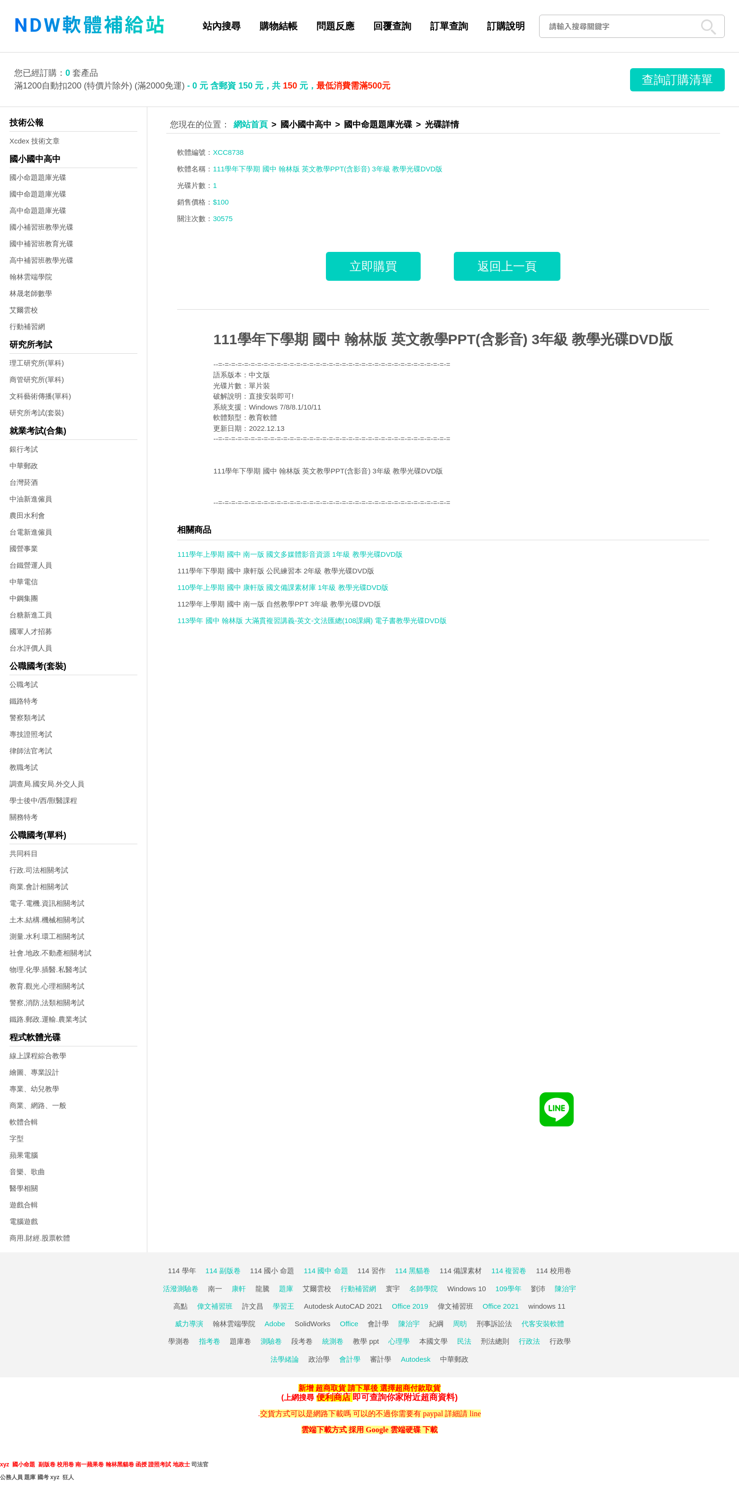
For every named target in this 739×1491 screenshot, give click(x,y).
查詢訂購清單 (677, 79)
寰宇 (393, 1289)
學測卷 (178, 1341)
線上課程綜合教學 (37, 1056)
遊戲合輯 (23, 1205)
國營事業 (23, 549)
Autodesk (416, 1359)
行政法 (529, 1341)
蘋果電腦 (23, 1155)
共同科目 (23, 853)
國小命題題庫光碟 (37, 177)
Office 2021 (501, 1306)
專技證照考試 (30, 734)
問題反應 (335, 26)
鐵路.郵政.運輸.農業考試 (48, 1019)
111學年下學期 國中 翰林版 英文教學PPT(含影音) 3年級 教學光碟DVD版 (443, 339)
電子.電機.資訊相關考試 (46, 903)
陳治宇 (565, 1289)
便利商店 (333, 1397)
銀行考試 (23, 449)
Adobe (275, 1324)
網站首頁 (251, 124)
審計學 (380, 1359)
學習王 (283, 1306)
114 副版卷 (223, 1271)
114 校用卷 (553, 1271)
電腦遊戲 (23, 1221)
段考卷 (302, 1341)
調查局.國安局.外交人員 (46, 784)
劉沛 (538, 1289)
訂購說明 (506, 26)
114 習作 (372, 1271)
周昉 (460, 1324)
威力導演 (189, 1324)
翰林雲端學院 (30, 277)
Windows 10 (466, 1289)
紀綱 (436, 1324)
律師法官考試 (30, 751)
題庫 (286, 1289)
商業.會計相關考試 (38, 887)
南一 (215, 1289)
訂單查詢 (449, 26)
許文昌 (252, 1306)
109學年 (509, 1289)
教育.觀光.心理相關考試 (46, 986)
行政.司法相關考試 (38, 870)
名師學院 (423, 1289)
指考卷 (209, 1341)
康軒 (239, 1289)
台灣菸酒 (23, 482)
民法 (464, 1341)
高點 (180, 1306)
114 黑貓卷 (412, 1271)
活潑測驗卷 (180, 1289)
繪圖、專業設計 (34, 1072)
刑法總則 (495, 1341)
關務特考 (23, 817)
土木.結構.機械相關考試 (46, 920)
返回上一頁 (507, 266)
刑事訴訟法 (494, 1324)
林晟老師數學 (30, 293)
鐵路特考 (23, 701)
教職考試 (23, 767)
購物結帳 (278, 26)
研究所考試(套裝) (36, 413)
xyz (4, 1464)
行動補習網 (27, 326)
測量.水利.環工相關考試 (46, 936)
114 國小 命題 (272, 1271)
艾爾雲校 (23, 310)
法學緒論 (284, 1359)
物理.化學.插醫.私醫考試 (48, 969)
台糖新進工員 (30, 615)
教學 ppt (366, 1341)
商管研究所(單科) (36, 379)
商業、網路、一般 (37, 1105)
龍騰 (262, 1289)
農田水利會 (27, 515)
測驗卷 (271, 1341)
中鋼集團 (23, 598)
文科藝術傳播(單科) (40, 396)
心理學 (399, 1341)
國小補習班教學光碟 (41, 227)
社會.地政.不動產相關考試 (50, 953)
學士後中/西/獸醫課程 (43, 800)
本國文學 (433, 1341)
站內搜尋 (222, 26)
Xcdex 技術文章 (34, 141)
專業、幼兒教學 (34, 1089)
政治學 (319, 1359)
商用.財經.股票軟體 (39, 1238)
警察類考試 (27, 718)
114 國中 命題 (326, 1271)
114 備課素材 (461, 1271)
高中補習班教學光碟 (41, 260)
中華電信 (23, 582)
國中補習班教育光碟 (41, 244)
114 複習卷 (508, 1271)
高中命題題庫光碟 (37, 210)
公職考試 (23, 684)
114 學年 (182, 1271)
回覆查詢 (392, 26)
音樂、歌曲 (27, 1172)
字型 (16, 1138)
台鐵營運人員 (30, 565)
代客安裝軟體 (543, 1324)
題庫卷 (240, 1341)
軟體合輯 (23, 1122)
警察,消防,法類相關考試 (46, 1003)
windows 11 (546, 1306)
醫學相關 (23, 1188)
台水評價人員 (30, 648)
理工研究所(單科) (36, 363)
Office (349, 1324)
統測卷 (332, 1341)
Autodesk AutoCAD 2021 (343, 1306)
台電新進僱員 (30, 532)
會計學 (378, 1324)
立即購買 (373, 266)
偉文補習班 (215, 1306)
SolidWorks (313, 1324)
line (475, 1414)
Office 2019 (410, 1306)
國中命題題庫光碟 (37, 194)
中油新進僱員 (30, 499)
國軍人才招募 (30, 631)
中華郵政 (23, 466)
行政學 (560, 1341)
